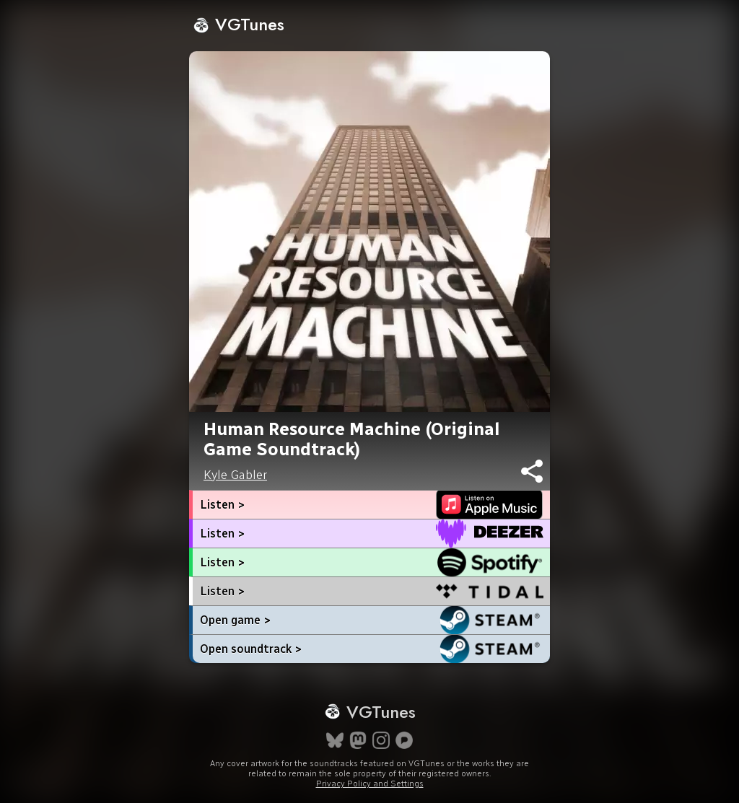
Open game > (235, 620)
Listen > (222, 505)
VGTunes (238, 24)
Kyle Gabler (235, 475)
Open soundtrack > (251, 649)
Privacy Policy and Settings (370, 783)
